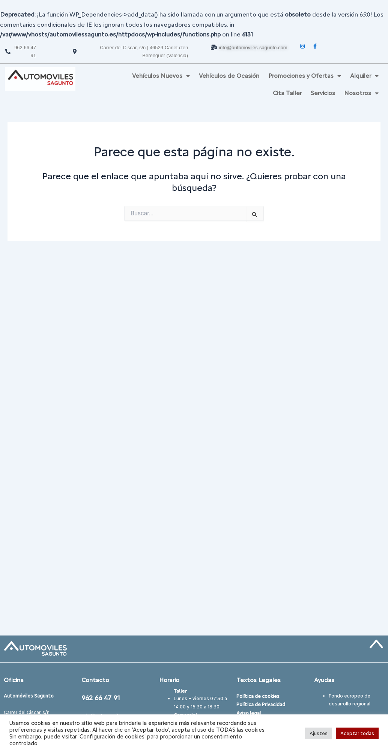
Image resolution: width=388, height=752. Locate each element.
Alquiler (364, 76)
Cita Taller (287, 93)
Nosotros (361, 93)
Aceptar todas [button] (357, 733)
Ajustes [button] (319, 733)
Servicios (323, 93)
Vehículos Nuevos (161, 76)
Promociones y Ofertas (304, 76)
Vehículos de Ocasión (229, 75)
